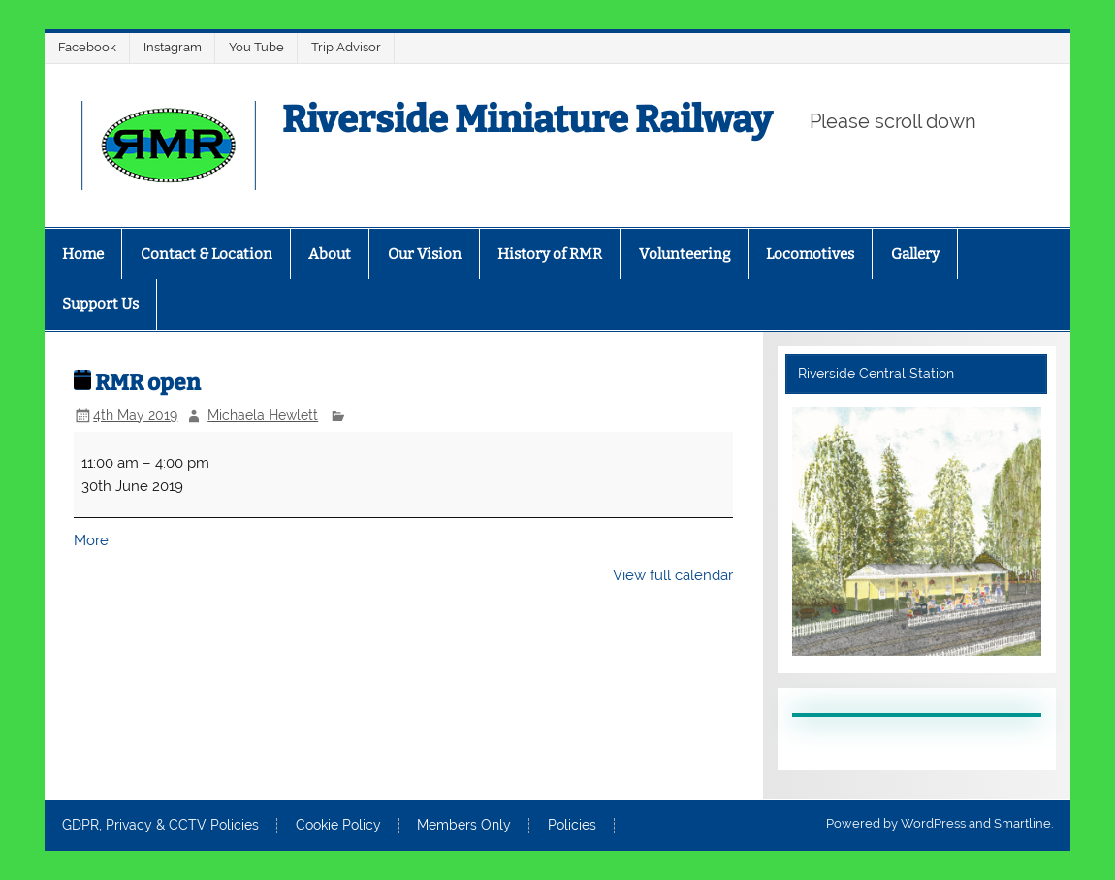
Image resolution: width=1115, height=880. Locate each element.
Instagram (172, 47)
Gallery (915, 254)
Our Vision (425, 254)
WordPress (933, 823)
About (329, 254)
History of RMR (549, 254)
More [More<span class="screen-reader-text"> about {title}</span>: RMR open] (91, 540)
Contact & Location (206, 254)
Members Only (464, 825)
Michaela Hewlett (262, 415)
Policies (572, 825)
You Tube (256, 47)
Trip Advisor (346, 47)
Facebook (87, 47)
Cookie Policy (338, 825)
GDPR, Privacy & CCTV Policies (160, 825)
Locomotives (810, 254)
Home (83, 254)
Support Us (100, 303)
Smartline (1022, 823)
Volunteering (684, 254)
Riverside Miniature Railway (527, 119)
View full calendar (673, 575)
